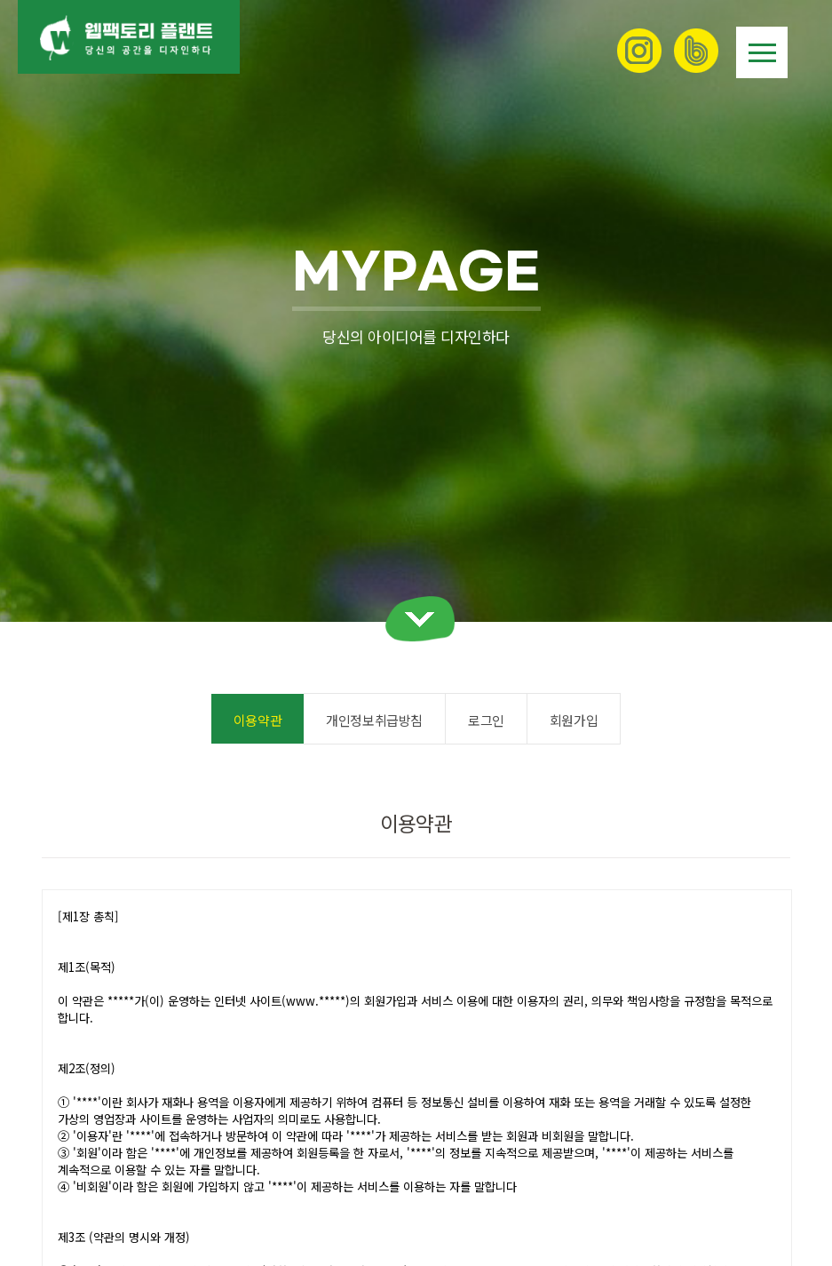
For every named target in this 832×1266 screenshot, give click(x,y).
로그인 (486, 720)
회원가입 (574, 720)
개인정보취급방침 (374, 720)
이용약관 (257, 720)
